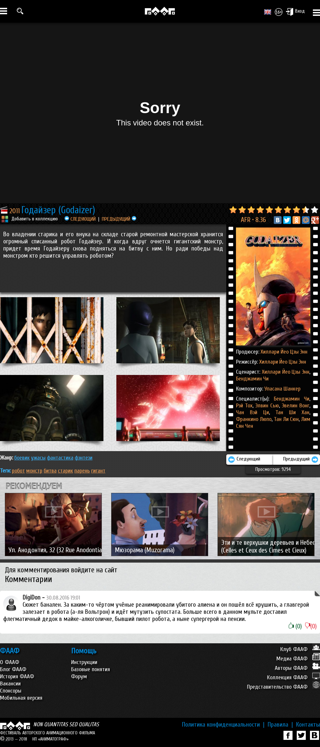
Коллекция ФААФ (293, 677)
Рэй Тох (244, 405)
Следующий (244, 459)
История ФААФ (17, 676)
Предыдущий (300, 459)
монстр (34, 470)
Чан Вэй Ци (252, 412)
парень (82, 470)
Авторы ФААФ (297, 668)
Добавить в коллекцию (34, 219)
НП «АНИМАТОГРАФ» (50, 739)
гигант (98, 470)
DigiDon (31, 597)
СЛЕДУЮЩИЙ (80, 219)
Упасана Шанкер (282, 388)
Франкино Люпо (254, 419)
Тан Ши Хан (289, 412)
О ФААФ (9, 662)
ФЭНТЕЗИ (83, 457)
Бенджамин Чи (252, 378)
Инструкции (84, 662)
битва (50, 470)
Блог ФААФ (13, 669)
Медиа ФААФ (298, 658)
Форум (79, 676)
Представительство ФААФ (283, 686)
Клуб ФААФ (300, 649)
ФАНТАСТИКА (60, 457)
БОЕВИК (22, 457)
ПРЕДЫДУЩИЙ (119, 219)
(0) (295, 626)
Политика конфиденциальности (223, 724)
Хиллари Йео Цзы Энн (284, 351)
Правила (280, 724)
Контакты (308, 724)
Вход (295, 11)
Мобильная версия (21, 697)
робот (18, 470)
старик (65, 470)
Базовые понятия (90, 669)
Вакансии (10, 683)
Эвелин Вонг (294, 405)
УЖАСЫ (38, 457)
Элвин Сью (266, 405)
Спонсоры (10, 690)
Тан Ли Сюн (285, 419)
